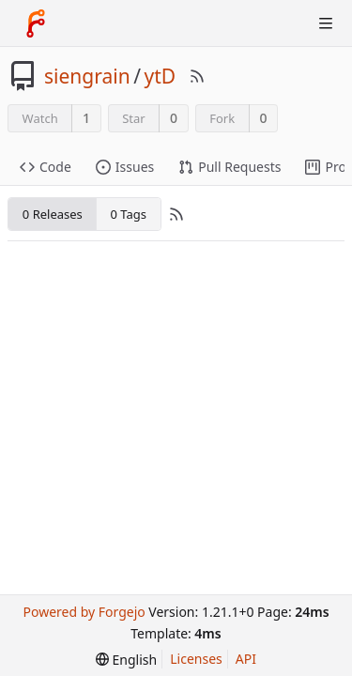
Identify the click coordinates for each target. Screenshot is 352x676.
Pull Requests (229, 167)
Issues (125, 167)
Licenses (196, 659)
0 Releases (53, 214)
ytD (160, 76)
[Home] (35, 23)
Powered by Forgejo (84, 612)
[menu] (126, 659)
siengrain (87, 76)
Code (45, 167)
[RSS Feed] (197, 76)
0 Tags (127, 214)
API (246, 659)
